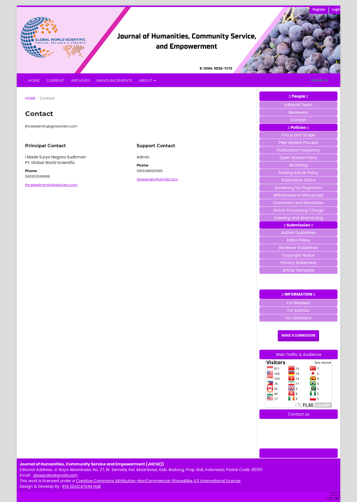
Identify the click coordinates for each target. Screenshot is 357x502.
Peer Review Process (298, 142)
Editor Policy (298, 240)
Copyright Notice (298, 255)
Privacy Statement (298, 263)
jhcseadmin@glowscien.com (51, 184)
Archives (80, 80)
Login (336, 9)
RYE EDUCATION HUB (81, 486)
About (146, 80)
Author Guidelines (298, 232)
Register (318, 9)
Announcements (114, 80)
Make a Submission (298, 335)
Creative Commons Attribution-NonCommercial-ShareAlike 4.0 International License (158, 481)
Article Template (298, 270)
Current (55, 80)
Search (318, 80)
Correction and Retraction (298, 203)
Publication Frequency (298, 150)
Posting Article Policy (299, 172)
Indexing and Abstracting (298, 218)
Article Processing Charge (298, 210)
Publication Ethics (298, 180)
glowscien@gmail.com (157, 179)
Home (34, 80)
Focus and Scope (298, 135)
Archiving (298, 165)
